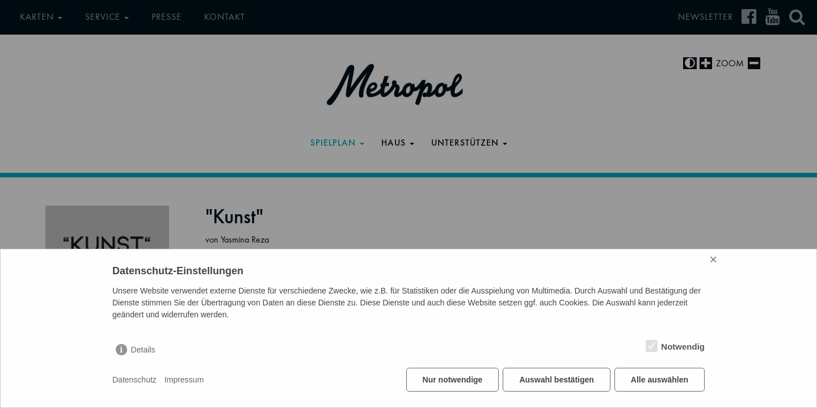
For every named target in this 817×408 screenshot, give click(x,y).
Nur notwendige (453, 379)
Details (143, 349)
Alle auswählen (659, 379)
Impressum (184, 379)
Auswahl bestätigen (556, 379)
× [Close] (713, 259)
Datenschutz (134, 379)
